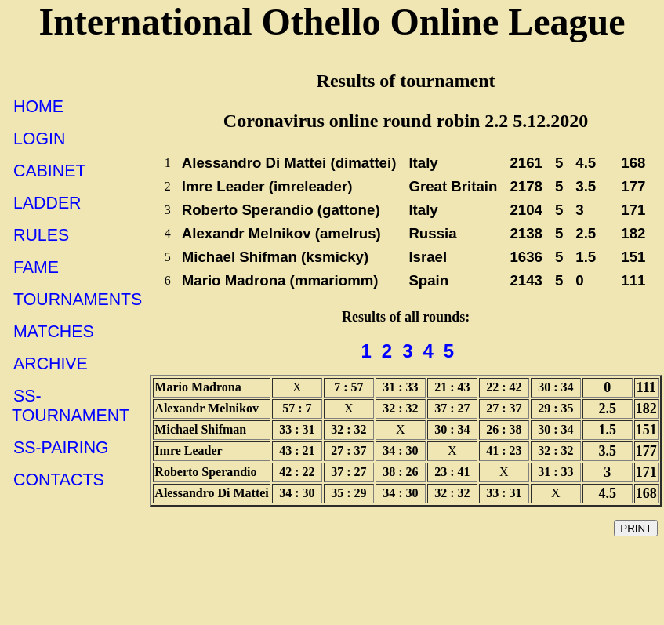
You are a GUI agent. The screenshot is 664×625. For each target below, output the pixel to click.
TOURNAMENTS (77, 299)
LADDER (47, 203)
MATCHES (53, 331)
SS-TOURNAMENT (70, 406)
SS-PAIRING (61, 447)
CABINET (49, 171)
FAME (36, 267)
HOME (38, 106)
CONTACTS (58, 480)
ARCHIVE (50, 363)
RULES (41, 235)
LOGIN (39, 138)
